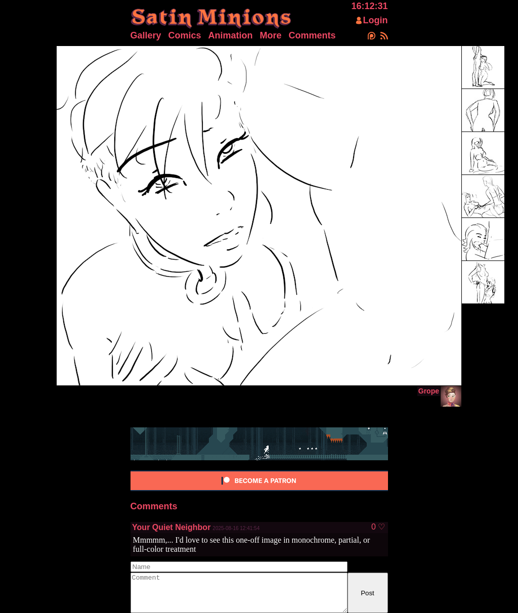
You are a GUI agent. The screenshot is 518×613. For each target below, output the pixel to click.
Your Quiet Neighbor (171, 527)
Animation (230, 35)
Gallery (146, 35)
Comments (312, 35)
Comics (184, 35)
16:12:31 (369, 6)
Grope (428, 391)
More (271, 35)
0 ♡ (378, 527)
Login (375, 20)
